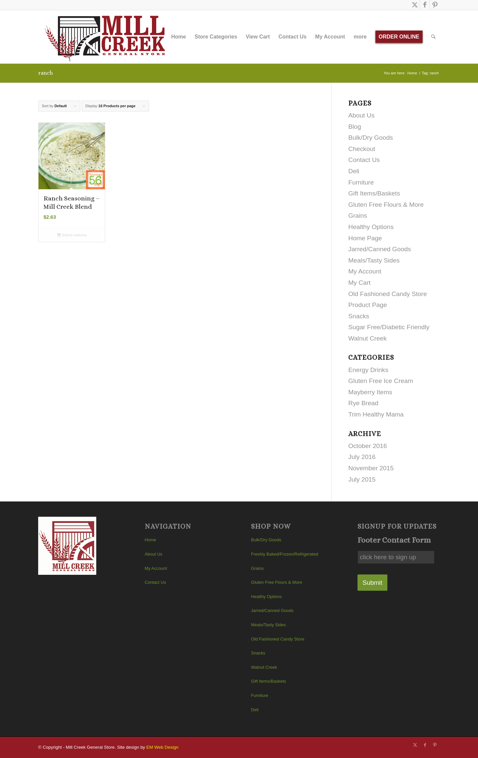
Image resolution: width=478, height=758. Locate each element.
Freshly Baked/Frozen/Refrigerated (284, 554)
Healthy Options (371, 226)
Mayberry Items (370, 392)
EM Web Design (162, 747)
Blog (354, 126)
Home (150, 539)
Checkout (361, 148)
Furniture (361, 182)
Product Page (367, 304)
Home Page (365, 238)
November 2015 (371, 468)
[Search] (433, 36)
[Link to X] (415, 5)
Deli (353, 171)
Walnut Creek (367, 338)
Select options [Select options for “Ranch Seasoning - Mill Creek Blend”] (72, 235)
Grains (357, 215)
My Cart (359, 282)
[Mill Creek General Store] (107, 36)
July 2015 (361, 479)
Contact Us (364, 159)
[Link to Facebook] (425, 5)
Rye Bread (363, 403)
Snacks (358, 316)
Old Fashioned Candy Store (387, 293)
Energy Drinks (368, 369)
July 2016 (361, 456)
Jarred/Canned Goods (379, 249)
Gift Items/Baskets (374, 193)
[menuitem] (178, 36)
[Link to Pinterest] (435, 5)
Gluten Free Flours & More (386, 204)
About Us (361, 115)
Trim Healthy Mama (376, 414)
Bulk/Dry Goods (370, 137)
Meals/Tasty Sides (374, 260)
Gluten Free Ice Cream (380, 380)
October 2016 (367, 445)
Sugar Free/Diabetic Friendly (388, 327)
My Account (364, 271)
